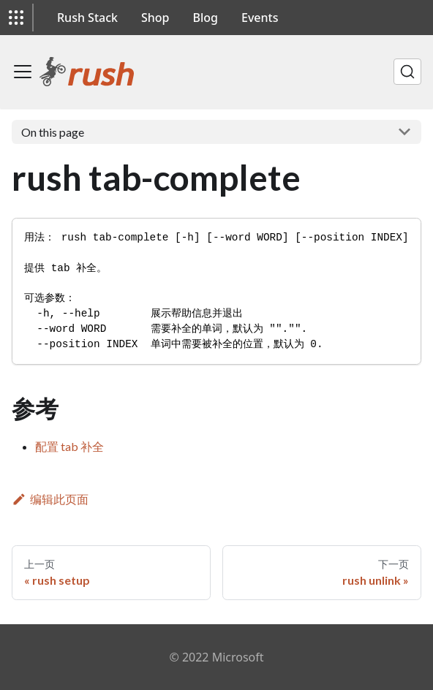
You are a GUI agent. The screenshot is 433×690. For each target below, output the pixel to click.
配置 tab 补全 (69, 446)
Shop (155, 18)
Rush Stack (87, 18)
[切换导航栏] (23, 72)
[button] (16, 17)
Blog (205, 18)
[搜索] (407, 71)
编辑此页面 (50, 499)
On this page (52, 132)
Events (259, 18)
